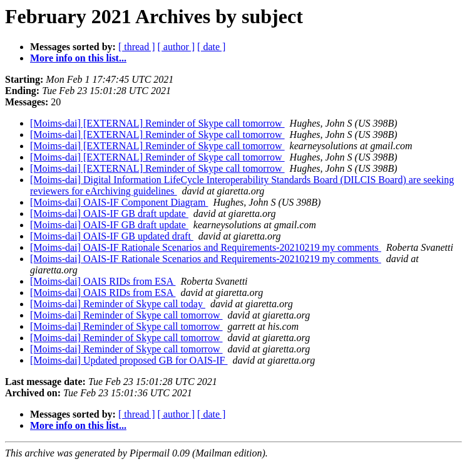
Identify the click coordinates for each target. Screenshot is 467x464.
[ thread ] (136, 46)
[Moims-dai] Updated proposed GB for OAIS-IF (129, 360)
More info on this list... (78, 58)
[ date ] (211, 46)
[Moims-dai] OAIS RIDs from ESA (102, 281)
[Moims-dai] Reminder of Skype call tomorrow (126, 315)
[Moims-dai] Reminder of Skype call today (117, 303)
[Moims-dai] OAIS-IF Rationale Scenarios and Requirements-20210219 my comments (205, 247)
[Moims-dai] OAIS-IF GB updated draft (111, 236)
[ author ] (176, 46)
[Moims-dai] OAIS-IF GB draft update (109, 213)
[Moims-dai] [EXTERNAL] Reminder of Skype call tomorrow (157, 123)
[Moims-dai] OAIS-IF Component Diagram (119, 202)
